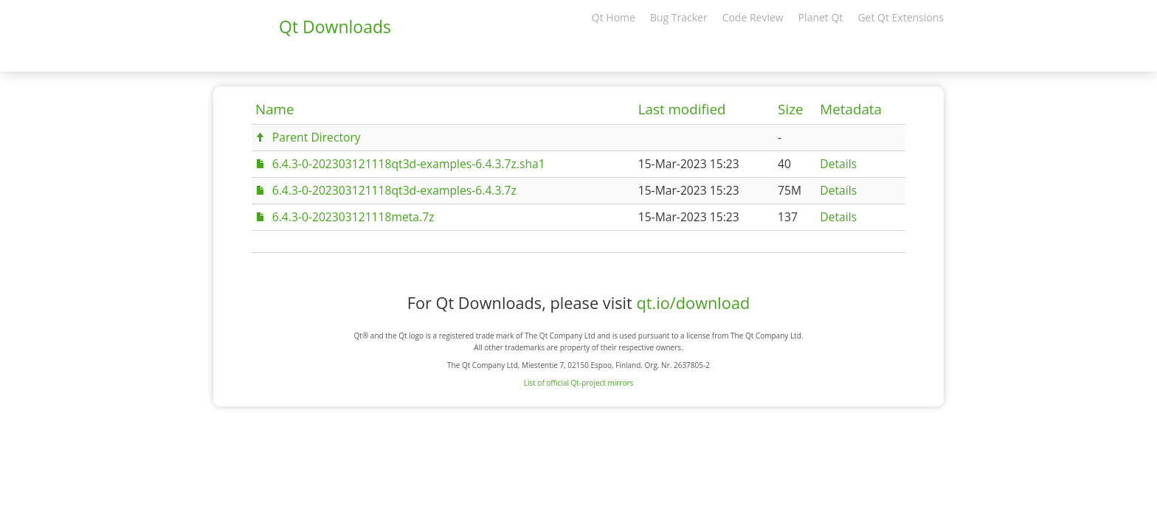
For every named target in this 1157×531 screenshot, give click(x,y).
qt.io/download (693, 302)
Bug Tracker (679, 17)
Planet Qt (820, 17)
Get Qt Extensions (900, 17)
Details (838, 164)
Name (274, 109)
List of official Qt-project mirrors (579, 383)
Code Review (753, 17)
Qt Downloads (335, 26)
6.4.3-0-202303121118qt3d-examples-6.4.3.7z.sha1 (408, 164)
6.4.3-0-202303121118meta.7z (353, 217)
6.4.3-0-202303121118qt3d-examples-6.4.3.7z (394, 190)
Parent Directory (316, 137)
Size (790, 109)
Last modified (682, 109)
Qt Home (613, 17)
